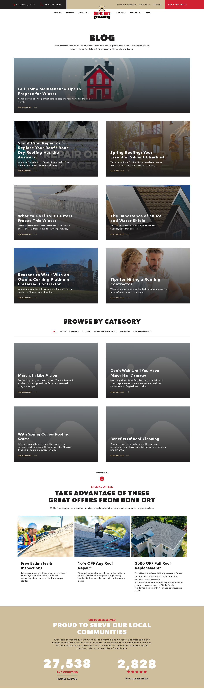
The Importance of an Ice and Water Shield (136, 218)
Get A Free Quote (177, 5)
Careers (157, 5)
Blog (149, 12)
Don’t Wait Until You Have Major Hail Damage (134, 373)
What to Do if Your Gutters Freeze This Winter (45, 218)
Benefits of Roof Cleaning (134, 439)
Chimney (74, 331)
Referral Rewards (126, 5)
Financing (136, 12)
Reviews (70, 12)
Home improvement (105, 331)
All (55, 331)
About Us (83, 12)
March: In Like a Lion (37, 375)
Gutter (86, 331)
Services (56, 12)
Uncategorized (142, 331)
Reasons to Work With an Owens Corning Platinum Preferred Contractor (43, 279)
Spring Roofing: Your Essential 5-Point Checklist (137, 154)
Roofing (125, 331)
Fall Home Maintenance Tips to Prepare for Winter (49, 91)
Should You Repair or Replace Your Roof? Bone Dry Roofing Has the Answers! (43, 150)
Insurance (144, 5)
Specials (121, 12)
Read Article (25, 107)
